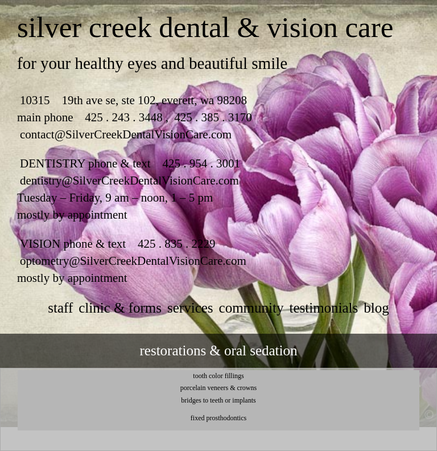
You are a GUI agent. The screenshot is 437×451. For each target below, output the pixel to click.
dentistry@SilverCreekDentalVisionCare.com (129, 180)
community (251, 307)
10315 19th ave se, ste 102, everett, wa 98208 (133, 100)
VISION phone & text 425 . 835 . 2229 (118, 244)
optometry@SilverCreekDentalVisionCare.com (133, 261)
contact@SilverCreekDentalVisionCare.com (126, 134)
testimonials (323, 307)
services (190, 307)
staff (60, 307)
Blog (376, 307)
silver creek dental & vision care (205, 27)
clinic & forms (120, 307)
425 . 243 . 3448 (124, 117)
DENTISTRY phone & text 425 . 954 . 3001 (130, 163)
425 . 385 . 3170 (211, 117)
